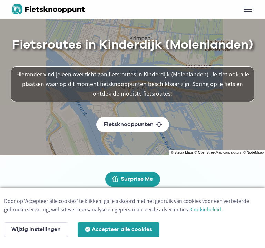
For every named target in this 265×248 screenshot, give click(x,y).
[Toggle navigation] (248, 9)
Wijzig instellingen (36, 229)
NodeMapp (255, 152)
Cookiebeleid (205, 209)
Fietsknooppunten (133, 124)
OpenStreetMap (210, 152)
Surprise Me (132, 179)
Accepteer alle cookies (118, 229)
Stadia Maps (184, 152)
